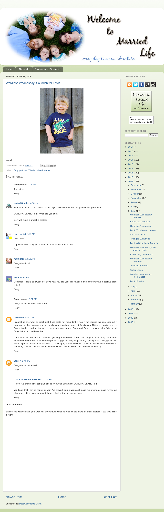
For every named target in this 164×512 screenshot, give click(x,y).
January (135, 305)
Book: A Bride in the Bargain (144, 244)
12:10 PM (24, 277)
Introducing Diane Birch (141, 256)
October (135, 195)
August (134, 204)
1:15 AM (32, 184)
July (133, 208)
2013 (131, 165)
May (133, 288)
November (136, 191)
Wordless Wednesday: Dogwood (141, 261)
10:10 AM (30, 259)
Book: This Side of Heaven (143, 231)
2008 (131, 310)
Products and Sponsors (47, 69)
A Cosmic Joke (137, 236)
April (133, 292)
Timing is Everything (140, 240)
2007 (131, 315)
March (134, 296)
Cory (16, 170)
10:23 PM (47, 379)
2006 (131, 319)
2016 (131, 153)
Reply (17, 193)
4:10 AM (34, 203)
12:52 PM (29, 317)
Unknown (19, 317)
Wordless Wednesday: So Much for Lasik (33, 83)
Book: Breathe (137, 283)
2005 (131, 323)
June (133, 212)
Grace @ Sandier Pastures (27, 379)
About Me (24, 69)
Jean (16, 277)
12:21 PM (32, 299)
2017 (131, 148)
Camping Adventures (140, 227)
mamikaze (19, 259)
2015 (131, 157)
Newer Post (14, 497)
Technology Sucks (139, 267)
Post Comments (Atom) (30, 504)
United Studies (21, 203)
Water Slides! (136, 271)
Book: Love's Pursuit (140, 223)
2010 (131, 178)
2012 (131, 170)
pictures (23, 170)
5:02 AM (31, 234)
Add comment (14, 404)
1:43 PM (26, 361)
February (135, 301)
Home (9, 69)
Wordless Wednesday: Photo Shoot (141, 277)
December (136, 186)
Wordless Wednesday (39, 170)
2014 (131, 161)
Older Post (110, 497)
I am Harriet (20, 234)
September (136, 199)
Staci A (17, 361)
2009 (131, 183)
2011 (131, 174)
